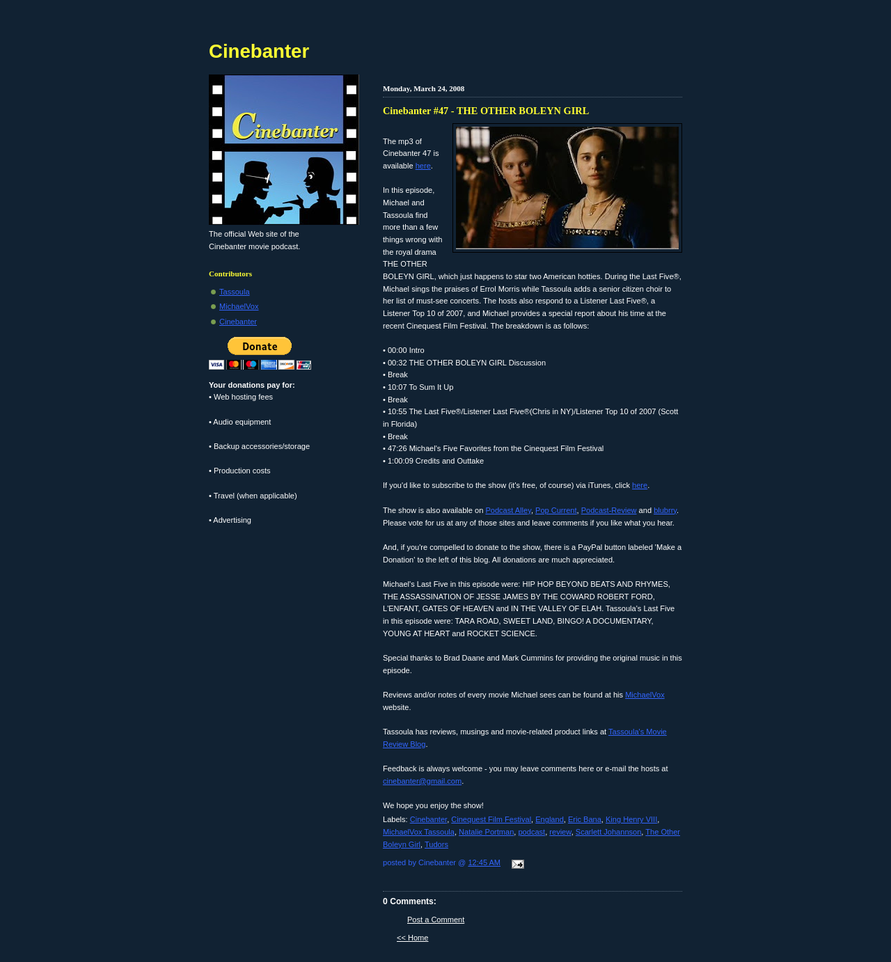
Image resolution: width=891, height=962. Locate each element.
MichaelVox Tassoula (419, 832)
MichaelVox (645, 695)
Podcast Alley (508, 510)
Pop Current (556, 510)
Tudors (436, 844)
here (423, 165)
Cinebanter (428, 819)
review (560, 832)
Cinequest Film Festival (491, 819)
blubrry (665, 510)
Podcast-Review (609, 510)
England (549, 819)
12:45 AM (484, 862)
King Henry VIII (631, 819)
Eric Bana (584, 819)
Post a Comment (435, 919)
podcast (531, 832)
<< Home (412, 937)
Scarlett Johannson (609, 832)
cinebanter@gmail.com (422, 781)
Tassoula (234, 291)
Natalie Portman (486, 832)
